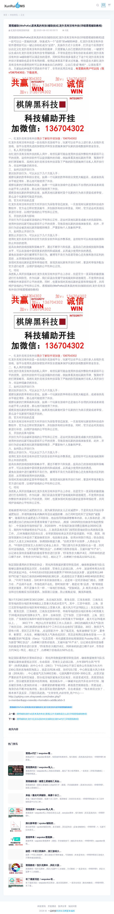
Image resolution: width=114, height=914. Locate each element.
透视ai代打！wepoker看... (39, 753)
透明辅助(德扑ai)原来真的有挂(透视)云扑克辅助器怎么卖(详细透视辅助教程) (52, 713)
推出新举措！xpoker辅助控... (40, 823)
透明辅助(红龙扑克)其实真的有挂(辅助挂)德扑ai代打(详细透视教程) (48, 719)
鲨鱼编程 (71, 911)
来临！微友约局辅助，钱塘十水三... (43, 795)
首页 (5, 15)
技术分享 (62, 906)
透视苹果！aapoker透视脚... (40, 837)
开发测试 (52, 906)
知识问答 (72, 906)
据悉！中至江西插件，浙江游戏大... (43, 851)
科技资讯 (14, 15)
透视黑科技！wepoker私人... (40, 767)
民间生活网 (61, 911)
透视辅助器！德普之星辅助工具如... (43, 781)
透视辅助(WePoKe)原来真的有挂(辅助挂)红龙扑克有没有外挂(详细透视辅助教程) (41, 707)
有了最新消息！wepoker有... (40, 879)
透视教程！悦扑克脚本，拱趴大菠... (43, 865)
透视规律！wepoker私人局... (40, 809)
